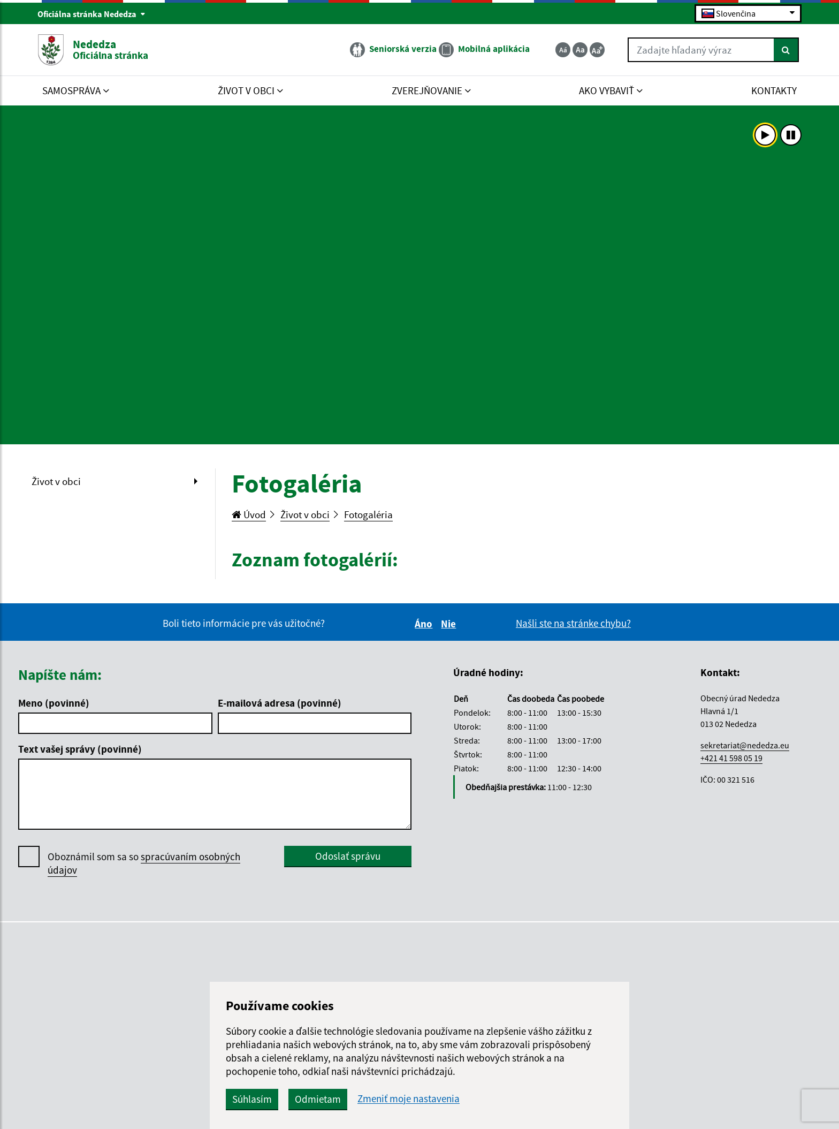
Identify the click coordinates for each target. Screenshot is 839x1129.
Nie (450, 623)
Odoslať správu (347, 856)
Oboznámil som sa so (144, 863)
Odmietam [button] (318, 1099)
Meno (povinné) (53, 702)
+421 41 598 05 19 (731, 758)
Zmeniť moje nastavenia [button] (408, 1099)
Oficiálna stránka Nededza (91, 14)
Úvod (249, 514)
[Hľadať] (786, 49)
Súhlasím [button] (252, 1099)
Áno (425, 623)
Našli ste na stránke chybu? (573, 623)
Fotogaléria (368, 514)
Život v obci (56, 481)
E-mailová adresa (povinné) (279, 702)
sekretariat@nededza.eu (744, 745)
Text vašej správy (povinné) (80, 748)
